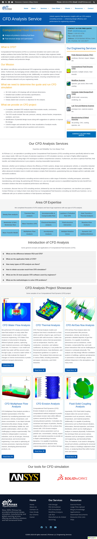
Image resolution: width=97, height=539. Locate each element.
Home (36, 2)
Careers (25, 2)
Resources (80, 8)
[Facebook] (3, 2)
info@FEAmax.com (79, 31)
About (34, 8)
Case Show (57, 8)
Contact (90, 8)
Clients (68, 8)
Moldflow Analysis (78, 80)
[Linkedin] (9, 2)
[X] (6, 2)
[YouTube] (12, 2)
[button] (94, 2)
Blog (31, 2)
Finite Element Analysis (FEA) (82, 55)
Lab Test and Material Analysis (83, 106)
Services (45, 8)
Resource (18, 2)
